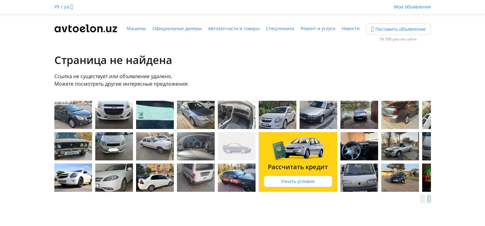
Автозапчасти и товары (234, 28)
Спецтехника (280, 28)
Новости (351, 28)
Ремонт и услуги (317, 28)
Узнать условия (298, 181)
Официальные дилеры (177, 28)
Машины (136, 28)
